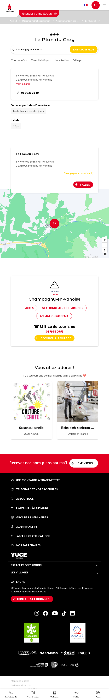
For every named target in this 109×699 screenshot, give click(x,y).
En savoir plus (83, 49)
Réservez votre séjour (39, 13)
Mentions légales (20, 680)
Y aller (84, 184)
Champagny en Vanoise (78, 173)
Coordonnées (19, 60)
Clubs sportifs (24, 526)
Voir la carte (23, 83)
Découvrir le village (56, 338)
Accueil (15, 21)
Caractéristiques (40, 60)
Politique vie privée (21, 684)
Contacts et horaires (33, 598)
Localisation (62, 60)
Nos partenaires (26, 545)
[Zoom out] (104, 245)
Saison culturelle (31, 428)
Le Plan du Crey (92, 21)
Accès (29, 307)
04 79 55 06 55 (54, 331)
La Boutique (22, 498)
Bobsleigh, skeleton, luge (77, 428)
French (86, 5)
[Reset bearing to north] (104, 250)
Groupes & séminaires (29, 517)
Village (77, 60)
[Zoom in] (104, 239)
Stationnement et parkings (62, 307)
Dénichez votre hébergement (38, 21)
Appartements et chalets (69, 21)
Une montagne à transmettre (35, 480)
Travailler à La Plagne (30, 507)
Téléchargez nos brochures (34, 489)
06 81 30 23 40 (27, 92)
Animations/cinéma (54, 316)
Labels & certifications (30, 536)
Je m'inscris (84, 463)
